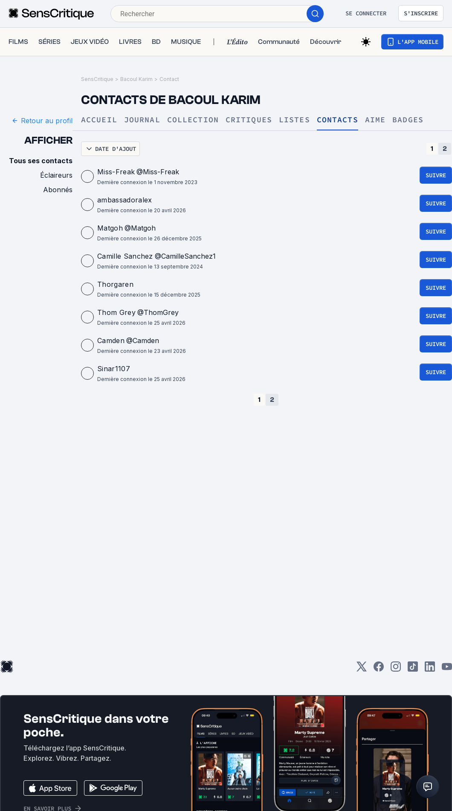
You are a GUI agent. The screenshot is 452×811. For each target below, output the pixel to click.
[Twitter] (361, 669)
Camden (111, 340)
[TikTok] (413, 669)
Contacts (337, 119)
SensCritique (97, 79)
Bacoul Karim (136, 79)
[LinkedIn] (430, 669)
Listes (294, 119)
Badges (407, 119)
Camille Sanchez (125, 256)
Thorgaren (115, 284)
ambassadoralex (124, 200)
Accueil (99, 119)
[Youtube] (447, 669)
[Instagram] (396, 669)
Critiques (249, 119)
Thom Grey (116, 312)
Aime (375, 119)
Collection (193, 119)
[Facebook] (379, 669)
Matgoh (110, 228)
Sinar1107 (113, 368)
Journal (142, 119)
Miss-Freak (116, 171)
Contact (169, 79)
